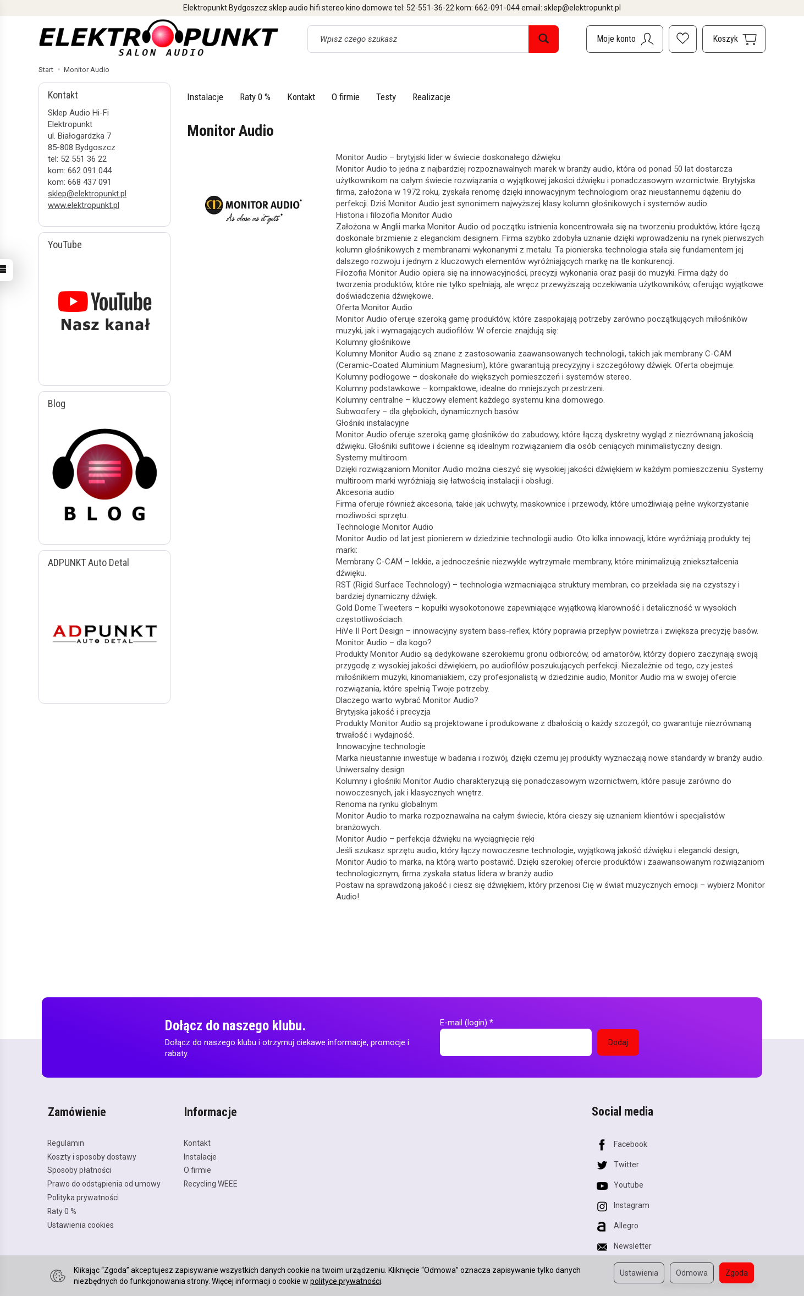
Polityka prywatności (83, 1196)
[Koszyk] (734, 39)
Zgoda (736, 1272)
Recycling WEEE (211, 1182)
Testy (386, 96)
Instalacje (205, 96)
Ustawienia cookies (80, 1223)
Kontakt (301, 96)
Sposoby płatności (79, 1169)
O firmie (346, 96)
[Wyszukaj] (543, 39)
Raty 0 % (255, 96)
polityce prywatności (345, 1281)
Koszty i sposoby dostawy (91, 1155)
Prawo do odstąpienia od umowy (104, 1182)
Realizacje (431, 96)
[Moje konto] (624, 39)
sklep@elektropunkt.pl (87, 194)
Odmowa (692, 1272)
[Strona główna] (159, 37)
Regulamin (65, 1141)
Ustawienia (639, 1272)
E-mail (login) (463, 1023)
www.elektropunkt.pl (83, 205)
